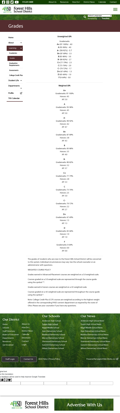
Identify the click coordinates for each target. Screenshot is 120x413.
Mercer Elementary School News (94, 338)
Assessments (13, 70)
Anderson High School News (92, 321)
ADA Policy (42, 359)
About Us (52, 2)
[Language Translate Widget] (100, 16)
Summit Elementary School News (94, 345)
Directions (26, 338)
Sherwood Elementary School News (95, 342)
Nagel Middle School (50, 328)
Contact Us (28, 359)
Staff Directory (9, 331)
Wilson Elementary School (53, 348)
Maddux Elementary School (53, 335)
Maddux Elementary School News (94, 335)
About (15, 43)
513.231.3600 (27, 2)
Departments (15, 87)
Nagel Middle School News (92, 328)
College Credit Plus (16, 75)
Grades (12, 58)
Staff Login (10, 359)
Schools (6, 328)
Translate (103, 19)
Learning (16, 48)
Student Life (15, 80)
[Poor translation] (8, 380)
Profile (15, 93)
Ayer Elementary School (52, 331)
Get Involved (8, 345)
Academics (13, 53)
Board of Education (11, 335)
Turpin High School (50, 324)
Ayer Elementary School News (93, 331)
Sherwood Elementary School (54, 342)
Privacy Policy (54, 359)
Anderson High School (51, 321)
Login (24, 345)
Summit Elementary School (53, 345)
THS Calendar (14, 98)
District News (89, 2)
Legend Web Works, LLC (107, 359)
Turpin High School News (91, 324)
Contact (113, 2)
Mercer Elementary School (53, 338)
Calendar (102, 2)
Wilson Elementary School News (94, 348)
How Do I (76, 2)
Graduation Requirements (14, 64)
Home (10, 38)
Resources (64, 2)
